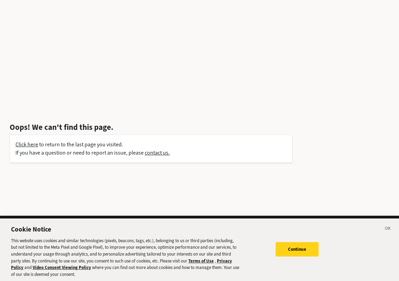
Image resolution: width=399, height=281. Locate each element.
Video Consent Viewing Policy (62, 269)
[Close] (388, 231)
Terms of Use (201, 263)
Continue (297, 251)
